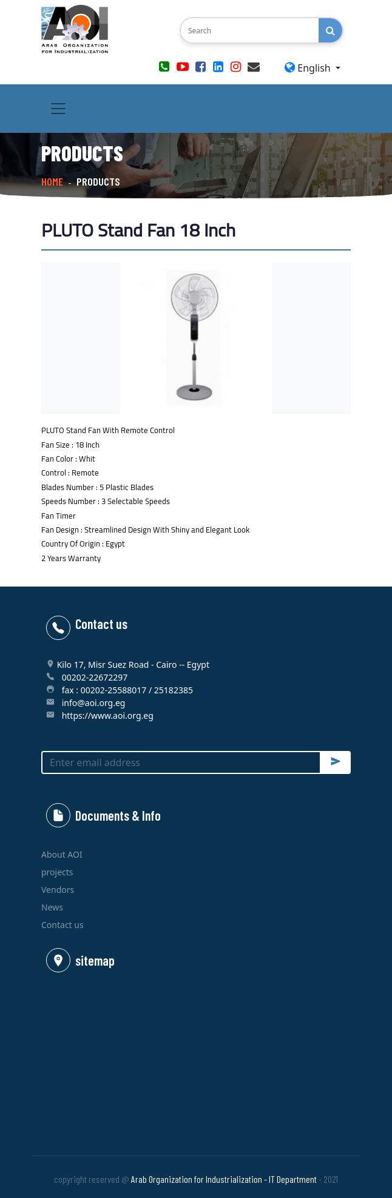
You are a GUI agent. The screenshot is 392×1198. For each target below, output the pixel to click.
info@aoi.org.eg (94, 702)
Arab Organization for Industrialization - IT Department (224, 1179)
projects (57, 872)
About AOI (62, 854)
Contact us (62, 924)
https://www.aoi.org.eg (108, 715)
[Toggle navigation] (58, 108)
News (52, 907)
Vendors (57, 889)
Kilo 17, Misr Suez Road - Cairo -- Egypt (133, 664)
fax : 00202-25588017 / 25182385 (127, 690)
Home (52, 181)
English (309, 68)
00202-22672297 (95, 677)
